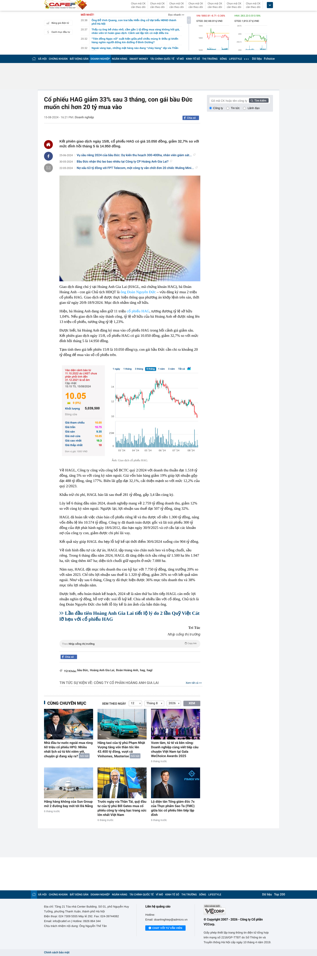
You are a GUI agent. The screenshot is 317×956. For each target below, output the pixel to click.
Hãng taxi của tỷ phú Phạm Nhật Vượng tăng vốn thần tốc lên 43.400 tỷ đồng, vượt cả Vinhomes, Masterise (121, 749)
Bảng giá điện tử (57, 22)
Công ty (218, 108)
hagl (149, 670)
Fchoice (269, 59)
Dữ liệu (257, 59)
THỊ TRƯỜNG (209, 58)
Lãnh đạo (254, 108)
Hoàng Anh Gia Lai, (102, 670)
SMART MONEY (138, 58)
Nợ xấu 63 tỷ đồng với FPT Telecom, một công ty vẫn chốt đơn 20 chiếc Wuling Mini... (137, 168)
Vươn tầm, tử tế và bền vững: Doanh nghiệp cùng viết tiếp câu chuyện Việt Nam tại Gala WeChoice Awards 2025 (174, 749)
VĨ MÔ (180, 58)
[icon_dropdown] (270, 5)
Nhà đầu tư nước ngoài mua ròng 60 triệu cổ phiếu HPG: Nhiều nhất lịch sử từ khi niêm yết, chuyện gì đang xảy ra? (68, 749)
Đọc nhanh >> (176, 14)
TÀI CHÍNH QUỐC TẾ (162, 58)
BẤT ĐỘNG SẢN (79, 58)
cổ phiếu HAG (138, 311)
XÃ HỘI (42, 58)
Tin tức (235, 108)
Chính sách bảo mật (56, 952)
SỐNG (223, 58)
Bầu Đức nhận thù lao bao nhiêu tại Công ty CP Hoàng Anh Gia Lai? (124, 161)
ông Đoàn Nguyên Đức (138, 292)
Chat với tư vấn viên (165, 928)
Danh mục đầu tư (57, 31)
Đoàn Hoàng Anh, (127, 670)
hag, (143, 670)
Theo (130, 643)
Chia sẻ (191, 117)
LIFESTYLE (235, 58)
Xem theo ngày (114, 704)
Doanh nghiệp (84, 117)
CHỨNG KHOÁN (58, 58)
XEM (192, 703)
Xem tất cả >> (194, 682)
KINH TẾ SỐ (193, 58)
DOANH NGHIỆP (100, 58)
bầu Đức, (83, 670)
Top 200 (279, 894)
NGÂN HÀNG (119, 58)
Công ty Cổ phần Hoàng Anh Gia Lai (126, 683)
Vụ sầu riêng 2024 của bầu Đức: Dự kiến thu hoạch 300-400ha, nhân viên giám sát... (136, 155)
